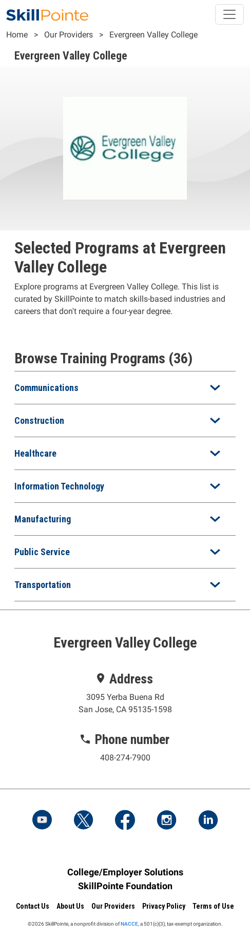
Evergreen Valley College (153, 35)
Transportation (42, 584)
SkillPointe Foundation (125, 885)
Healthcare (35, 453)
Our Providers (68, 35)
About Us (70, 906)
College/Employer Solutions (125, 872)
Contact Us (32, 906)
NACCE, (130, 924)
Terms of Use (213, 906)
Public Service (42, 551)
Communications (46, 387)
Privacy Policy (163, 906)
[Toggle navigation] (229, 14)
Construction (39, 420)
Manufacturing (42, 519)
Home (17, 35)
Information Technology (59, 486)
